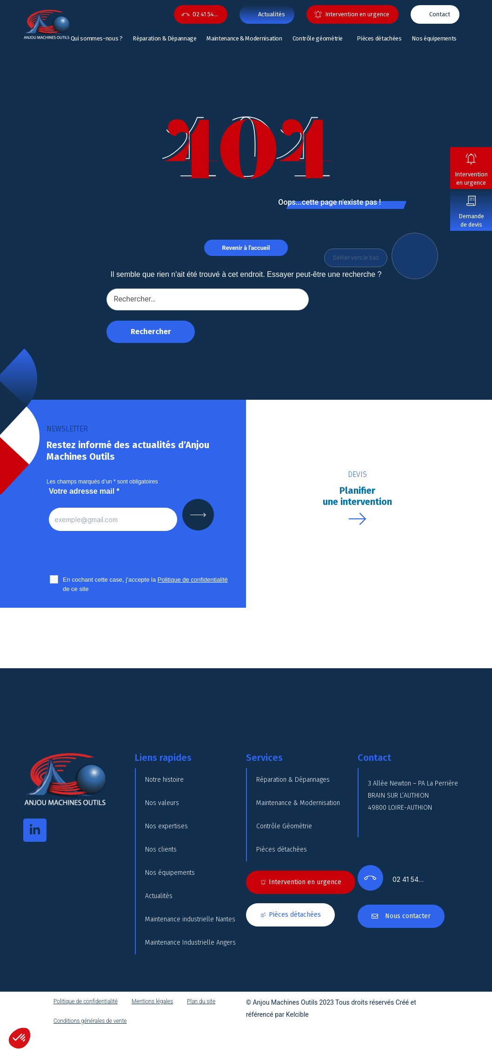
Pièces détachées (379, 38)
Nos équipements (434, 38)
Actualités (159, 896)
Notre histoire (164, 780)
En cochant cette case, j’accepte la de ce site (145, 584)
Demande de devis (471, 220)
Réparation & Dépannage (164, 38)
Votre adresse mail (84, 491)
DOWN (417, 255)
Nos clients (161, 849)
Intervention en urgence (471, 178)
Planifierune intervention (357, 496)
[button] (19, 1038)
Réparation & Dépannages (293, 780)
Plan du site (201, 1001)
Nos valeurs (162, 803)
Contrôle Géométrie (284, 826)
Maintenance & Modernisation (244, 38)
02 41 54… (205, 14)
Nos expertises (166, 826)
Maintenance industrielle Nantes (190, 919)
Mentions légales (152, 1001)
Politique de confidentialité (85, 1001)
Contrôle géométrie (318, 38)
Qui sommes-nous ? (97, 38)
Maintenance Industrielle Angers (190, 943)
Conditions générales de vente (90, 1021)
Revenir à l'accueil (246, 247)
